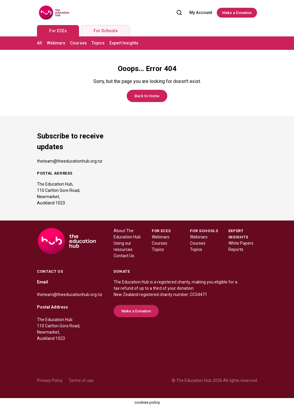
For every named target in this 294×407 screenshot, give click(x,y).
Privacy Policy (50, 380)
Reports (235, 249)
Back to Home (147, 96)
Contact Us (124, 255)
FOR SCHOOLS (204, 231)
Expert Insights (123, 43)
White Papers (240, 243)
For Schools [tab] (106, 30)
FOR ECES (161, 231)
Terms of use (81, 380)
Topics (98, 43)
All (39, 43)
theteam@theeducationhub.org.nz (69, 161)
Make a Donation (237, 12)
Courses (78, 43)
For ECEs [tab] (58, 30)
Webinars (56, 43)
